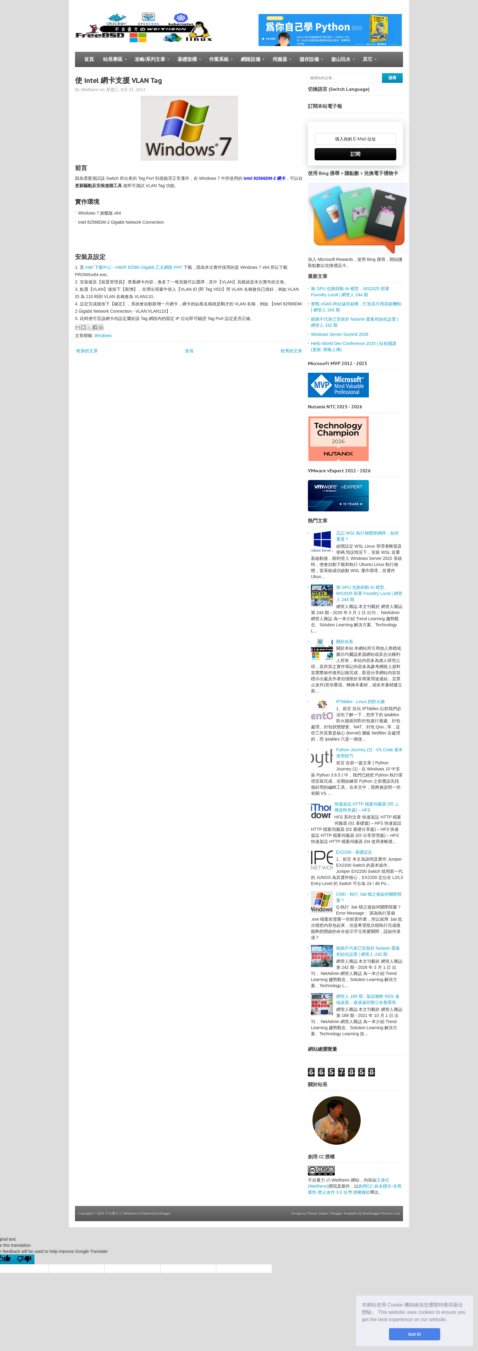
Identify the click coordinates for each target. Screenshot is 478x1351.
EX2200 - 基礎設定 (354, 852)
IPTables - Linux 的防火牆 (360, 701)
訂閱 (355, 154)
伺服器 (279, 62)
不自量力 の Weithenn (121, 1213)
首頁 (89, 59)
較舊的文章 (291, 350)
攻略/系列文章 (149, 62)
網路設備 (250, 62)
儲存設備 (309, 62)
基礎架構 (187, 62)
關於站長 (344, 641)
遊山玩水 (340, 62)
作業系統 (219, 62)
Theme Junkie (317, 1213)
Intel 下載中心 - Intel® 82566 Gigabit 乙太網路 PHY (133, 267)
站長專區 (112, 62)
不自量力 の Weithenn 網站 (333, 1180)
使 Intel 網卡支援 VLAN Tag (118, 80)
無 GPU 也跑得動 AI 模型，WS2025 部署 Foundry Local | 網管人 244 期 (369, 593)
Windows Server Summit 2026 (339, 334)
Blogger (165, 1213)
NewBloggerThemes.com (381, 1213)
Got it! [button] (414, 1334)
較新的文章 (87, 350)
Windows (103, 335)
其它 (367, 62)
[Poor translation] (24, 1259)
